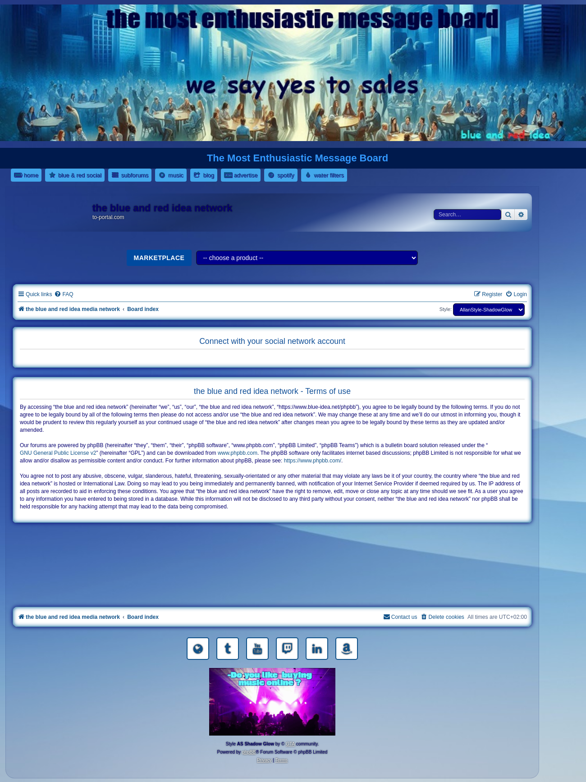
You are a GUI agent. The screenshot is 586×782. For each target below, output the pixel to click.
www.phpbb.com (237, 453)
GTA (290, 743)
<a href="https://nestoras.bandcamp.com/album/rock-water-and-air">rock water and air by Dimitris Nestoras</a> (272, 566)
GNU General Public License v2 (58, 453)
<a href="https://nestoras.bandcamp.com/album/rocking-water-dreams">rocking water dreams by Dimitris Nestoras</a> (272, 541)
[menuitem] (63, 294)
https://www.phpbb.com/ (312, 460)
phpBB (249, 752)
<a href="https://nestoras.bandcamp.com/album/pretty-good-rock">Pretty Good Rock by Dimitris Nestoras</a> (272, 591)
